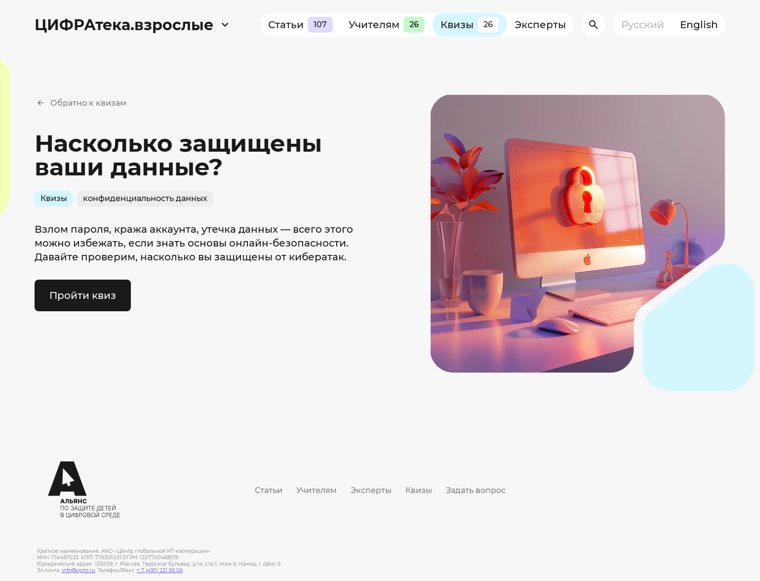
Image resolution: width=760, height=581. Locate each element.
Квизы (469, 25)
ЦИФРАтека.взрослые (124, 25)
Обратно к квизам (88, 103)
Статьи (300, 25)
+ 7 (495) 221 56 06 (160, 570)
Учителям (387, 25)
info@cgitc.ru (78, 570)
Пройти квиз (82, 295)
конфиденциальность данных (145, 198)
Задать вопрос (476, 490)
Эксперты (540, 25)
